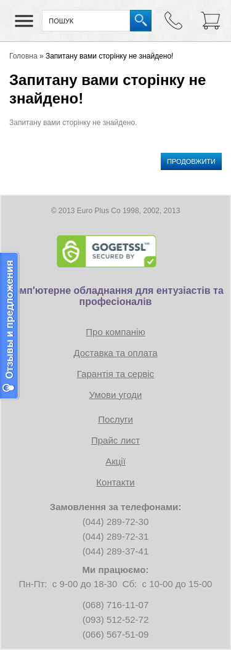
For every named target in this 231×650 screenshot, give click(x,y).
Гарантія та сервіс (115, 373)
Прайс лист (115, 440)
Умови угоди (115, 394)
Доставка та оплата (115, 352)
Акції (115, 461)
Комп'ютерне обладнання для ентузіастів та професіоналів (115, 296)
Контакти (115, 482)
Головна (23, 56)
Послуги (115, 419)
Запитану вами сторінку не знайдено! (110, 56)
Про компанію (115, 332)
